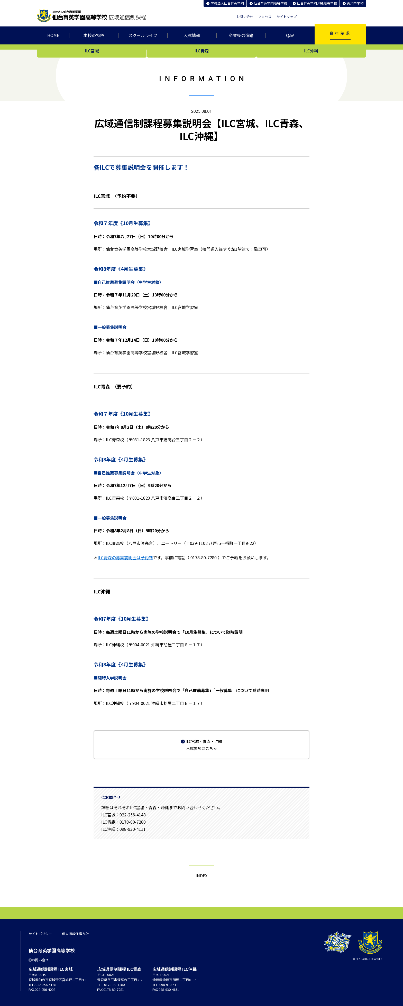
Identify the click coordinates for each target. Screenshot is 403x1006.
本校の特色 (94, 35)
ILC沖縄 (311, 51)
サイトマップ (287, 17)
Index (201, 875)
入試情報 (192, 35)
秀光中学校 (355, 3)
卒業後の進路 (241, 35)
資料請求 (340, 33)
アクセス (264, 17)
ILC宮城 (92, 51)
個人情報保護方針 (75, 933)
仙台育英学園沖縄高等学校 (317, 3)
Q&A (290, 35)
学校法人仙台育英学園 (227, 3)
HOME (53, 35)
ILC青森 (202, 51)
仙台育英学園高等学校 (270, 3)
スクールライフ (143, 35)
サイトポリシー (40, 933)
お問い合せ (244, 17)
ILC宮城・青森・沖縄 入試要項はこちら (204, 745)
